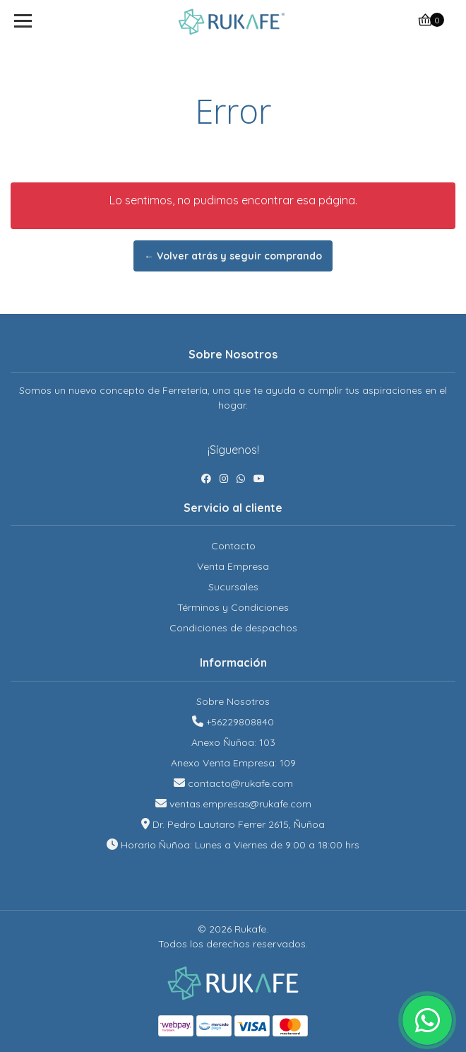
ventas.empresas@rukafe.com (240, 803)
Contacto (233, 545)
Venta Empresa (233, 566)
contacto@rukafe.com (240, 783)
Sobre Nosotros (233, 701)
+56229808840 (240, 721)
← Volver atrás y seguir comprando (233, 256)
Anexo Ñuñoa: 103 (233, 742)
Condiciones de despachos (233, 627)
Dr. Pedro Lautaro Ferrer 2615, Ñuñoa (239, 824)
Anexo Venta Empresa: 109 (233, 762)
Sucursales (233, 586)
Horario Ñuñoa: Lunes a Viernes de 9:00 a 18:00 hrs (240, 844)
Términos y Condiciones (233, 607)
